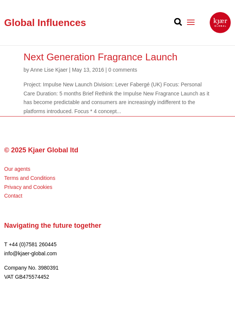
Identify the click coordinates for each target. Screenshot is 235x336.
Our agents (17, 169)
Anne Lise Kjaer (49, 70)
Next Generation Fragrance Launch (100, 57)
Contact (13, 196)
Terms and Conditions (29, 178)
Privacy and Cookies (28, 187)
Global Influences (45, 22)
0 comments (122, 70)
